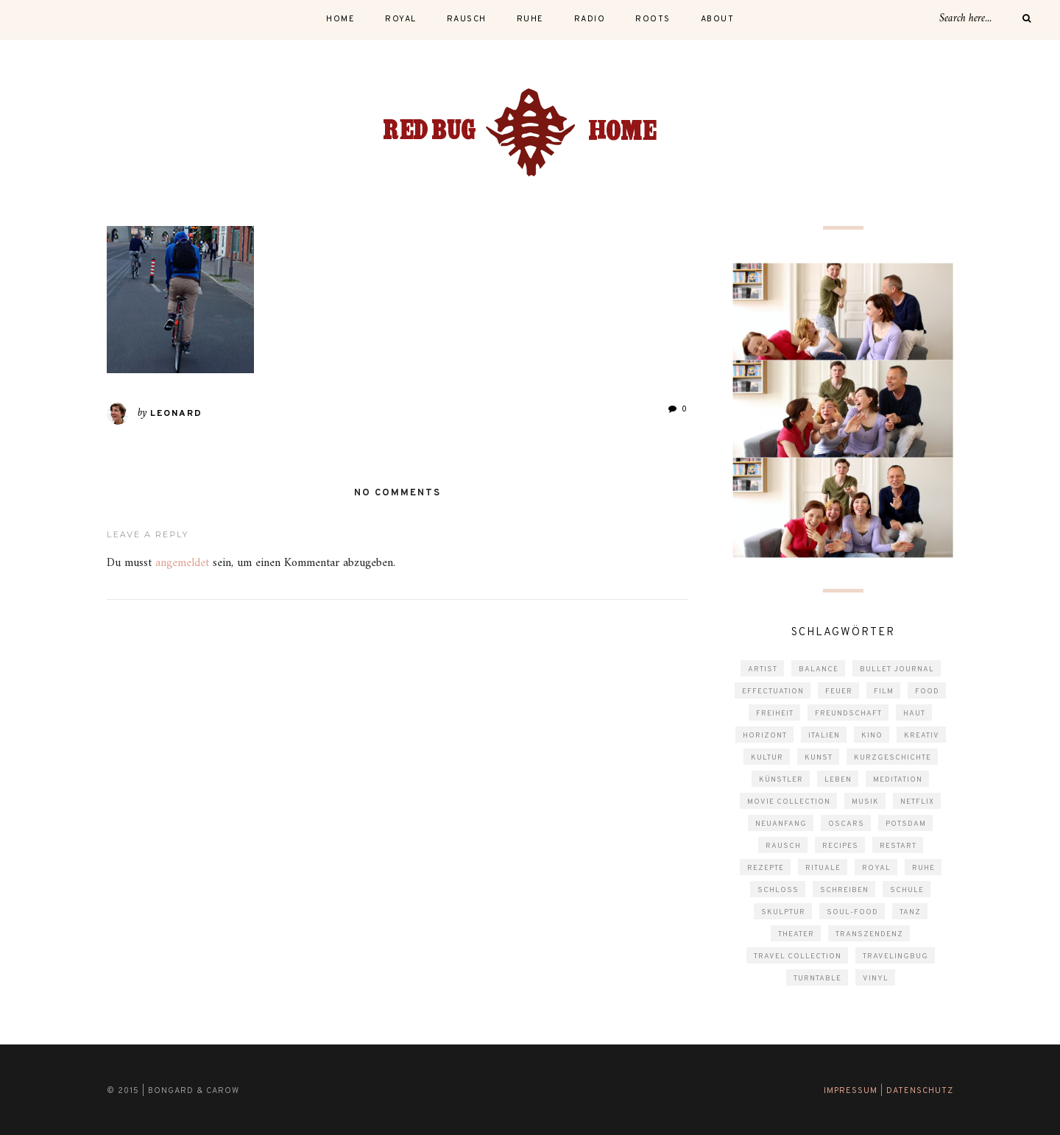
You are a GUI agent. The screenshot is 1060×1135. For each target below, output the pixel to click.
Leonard (176, 414)
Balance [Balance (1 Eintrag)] (818, 669)
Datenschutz (919, 1091)
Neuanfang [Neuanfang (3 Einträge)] (781, 824)
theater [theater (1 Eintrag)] (796, 934)
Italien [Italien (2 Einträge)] (824, 735)
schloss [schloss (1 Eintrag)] (778, 890)
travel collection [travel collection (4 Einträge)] (797, 956)
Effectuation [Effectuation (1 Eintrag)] (773, 691)
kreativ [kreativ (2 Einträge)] (921, 735)
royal (401, 19)
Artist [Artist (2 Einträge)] (762, 669)
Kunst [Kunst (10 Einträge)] (819, 758)
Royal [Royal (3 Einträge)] (876, 868)
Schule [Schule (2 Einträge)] (907, 890)
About (718, 19)
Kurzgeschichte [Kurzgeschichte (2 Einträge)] (892, 758)
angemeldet (182, 563)
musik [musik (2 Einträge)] (865, 802)
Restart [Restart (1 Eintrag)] (898, 846)
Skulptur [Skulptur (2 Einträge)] (783, 912)
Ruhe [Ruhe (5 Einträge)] (923, 868)
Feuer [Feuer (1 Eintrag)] (838, 691)
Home (340, 19)
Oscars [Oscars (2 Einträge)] (846, 824)
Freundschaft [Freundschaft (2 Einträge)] (848, 713)
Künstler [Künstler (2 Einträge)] (781, 780)
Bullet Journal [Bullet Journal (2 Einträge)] (897, 669)
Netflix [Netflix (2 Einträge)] (917, 802)
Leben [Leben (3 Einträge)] (838, 780)
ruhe (530, 19)
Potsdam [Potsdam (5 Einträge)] (906, 824)
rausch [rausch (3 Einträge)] (783, 846)
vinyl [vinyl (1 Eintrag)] (875, 978)
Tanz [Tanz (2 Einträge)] (910, 912)
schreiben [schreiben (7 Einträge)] (844, 890)
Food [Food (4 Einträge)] (927, 691)
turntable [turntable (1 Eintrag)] (817, 978)
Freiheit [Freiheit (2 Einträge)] (775, 713)
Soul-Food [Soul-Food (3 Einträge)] (852, 912)
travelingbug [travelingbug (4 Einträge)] (895, 956)
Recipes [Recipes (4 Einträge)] (840, 846)
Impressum (850, 1091)
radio (590, 19)
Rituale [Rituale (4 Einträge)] (823, 868)
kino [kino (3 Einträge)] (872, 735)
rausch (467, 19)
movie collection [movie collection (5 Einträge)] (788, 802)
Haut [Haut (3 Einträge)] (914, 713)
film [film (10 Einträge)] (884, 691)
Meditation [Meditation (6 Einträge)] (897, 780)
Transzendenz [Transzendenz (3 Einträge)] (869, 934)
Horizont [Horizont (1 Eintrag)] (765, 735)
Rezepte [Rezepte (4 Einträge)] (765, 868)
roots (653, 19)
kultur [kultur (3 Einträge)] (767, 758)
